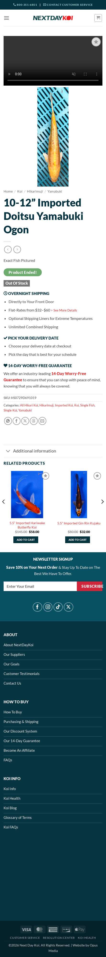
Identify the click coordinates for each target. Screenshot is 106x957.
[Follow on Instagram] (48, 607)
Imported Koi (64, 405)
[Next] (102, 511)
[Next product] (7, 249)
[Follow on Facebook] (37, 607)
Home (8, 191)
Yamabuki (55, 191)
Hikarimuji (35, 191)
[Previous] (4, 511)
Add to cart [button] (26, 539)
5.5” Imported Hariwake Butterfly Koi (27, 525)
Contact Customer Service (68, 4)
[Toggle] (8, 451)
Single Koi (10, 410)
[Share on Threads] (34, 421)
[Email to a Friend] (42, 421)
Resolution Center (59, 937)
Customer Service (25, 937)
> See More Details (64, 310)
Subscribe (91, 586)
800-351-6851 (25, 4)
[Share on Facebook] (17, 421)
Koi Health (87, 937)
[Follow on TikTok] (58, 607)
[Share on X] (25, 421)
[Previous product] (17, 249)
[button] (6, 18)
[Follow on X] (68, 607)
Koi (19, 191)
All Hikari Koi (29, 405)
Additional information (30, 451)
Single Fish (87, 405)
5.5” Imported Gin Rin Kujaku (79, 523)
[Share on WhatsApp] (8, 421)
